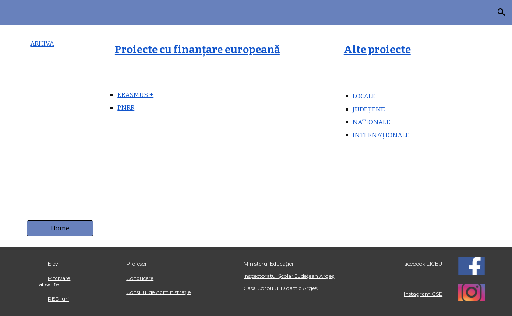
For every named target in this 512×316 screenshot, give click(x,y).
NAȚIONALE (371, 122)
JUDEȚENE (369, 109)
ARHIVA (42, 43)
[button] (501, 12)
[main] (60, 43)
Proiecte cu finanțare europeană (197, 49)
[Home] (60, 228)
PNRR (125, 107)
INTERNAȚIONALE (381, 135)
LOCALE (364, 96)
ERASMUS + (135, 95)
